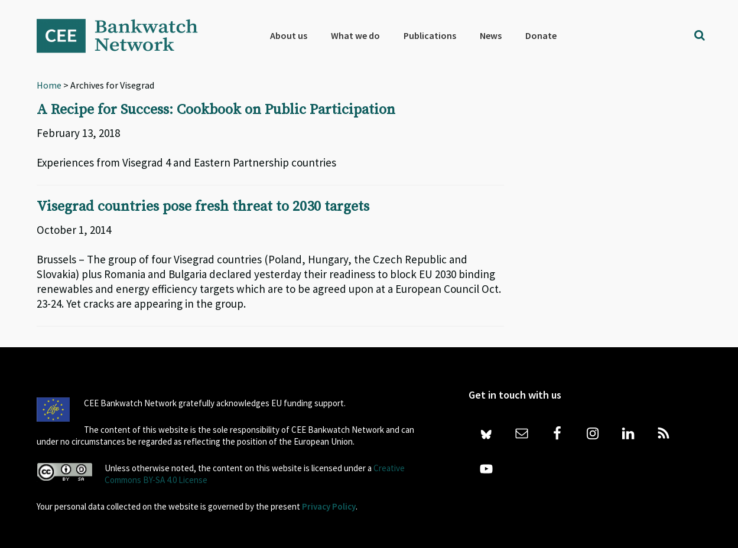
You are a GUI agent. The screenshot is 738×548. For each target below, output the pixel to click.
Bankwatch (125, 35)
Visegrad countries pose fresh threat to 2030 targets (203, 207)
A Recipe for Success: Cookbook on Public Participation (216, 110)
